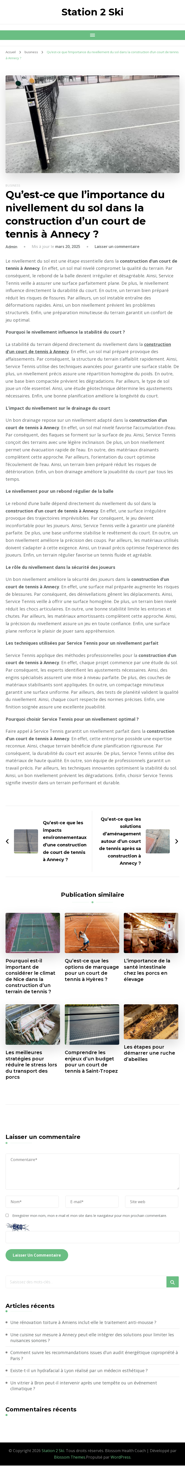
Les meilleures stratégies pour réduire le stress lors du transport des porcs (32, 1066)
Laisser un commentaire (117, 246)
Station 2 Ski (92, 12)
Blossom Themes (69, 1458)
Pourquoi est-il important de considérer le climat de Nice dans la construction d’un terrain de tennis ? (31, 976)
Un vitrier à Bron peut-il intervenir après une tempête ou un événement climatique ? (85, 1387)
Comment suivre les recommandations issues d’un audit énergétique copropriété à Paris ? (81, 1357)
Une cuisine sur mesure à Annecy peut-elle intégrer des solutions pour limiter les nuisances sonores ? (94, 1339)
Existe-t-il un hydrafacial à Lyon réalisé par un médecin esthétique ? (80, 1372)
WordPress (121, 1458)
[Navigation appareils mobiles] (92, 35)
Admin (11, 246)
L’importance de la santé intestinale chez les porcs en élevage (148, 970)
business (13, 185)
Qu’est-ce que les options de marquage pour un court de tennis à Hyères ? (89, 973)
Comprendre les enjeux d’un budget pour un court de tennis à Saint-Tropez (90, 1066)
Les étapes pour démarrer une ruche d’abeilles (150, 1054)
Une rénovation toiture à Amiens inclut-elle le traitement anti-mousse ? (84, 1324)
